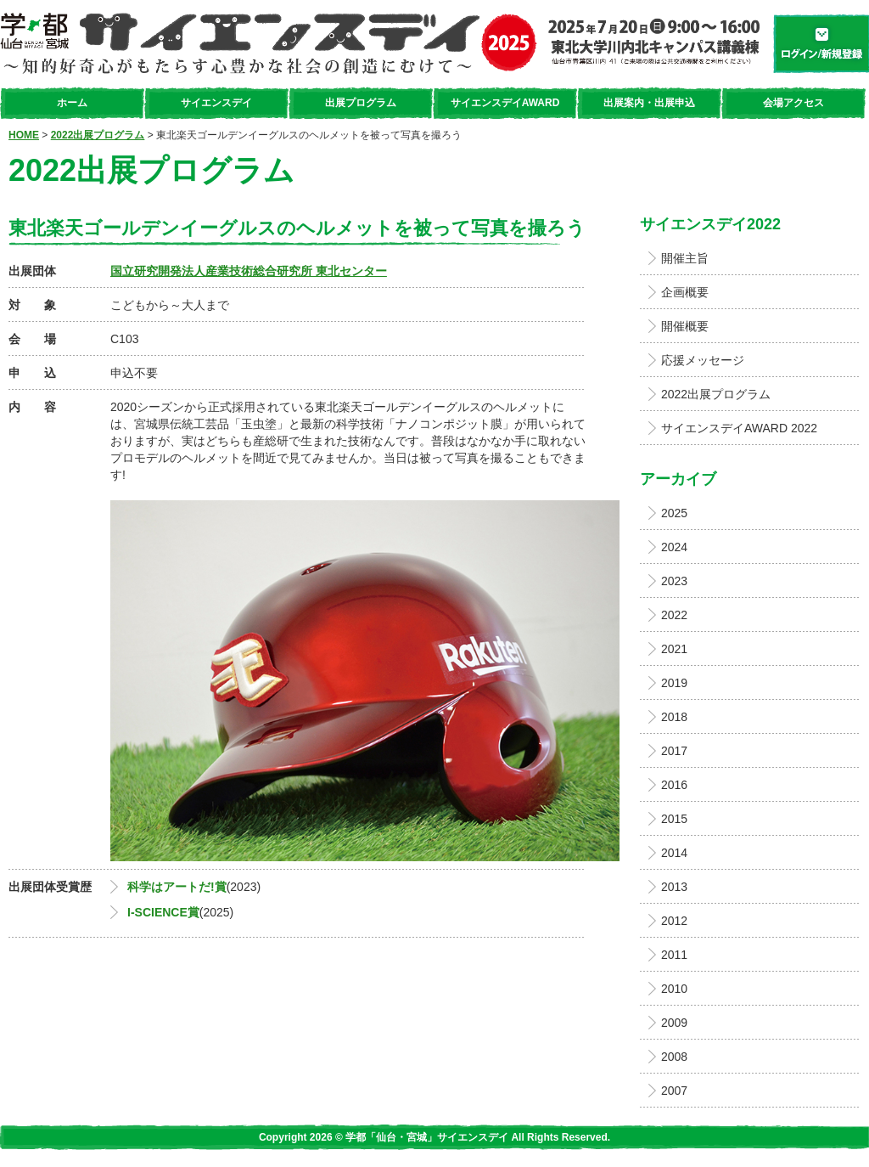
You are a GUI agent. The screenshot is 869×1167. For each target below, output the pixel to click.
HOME (23, 135)
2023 (674, 581)
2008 (674, 1056)
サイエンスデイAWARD (505, 103)
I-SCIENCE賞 (163, 912)
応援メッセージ (702, 360)
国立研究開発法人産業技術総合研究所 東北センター (248, 271)
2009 (674, 1022)
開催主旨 (685, 258)
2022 (674, 615)
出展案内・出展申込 (649, 103)
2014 (674, 853)
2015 (674, 819)
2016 (674, 785)
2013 (674, 887)
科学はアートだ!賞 (177, 887)
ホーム (72, 103)
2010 (674, 988)
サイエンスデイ (216, 103)
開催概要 (685, 326)
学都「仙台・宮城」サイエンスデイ (380, 43)
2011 (674, 954)
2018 (674, 717)
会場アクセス (793, 103)
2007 (674, 1090)
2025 (674, 513)
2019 (674, 683)
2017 (674, 751)
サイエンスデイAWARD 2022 (739, 428)
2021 (674, 649)
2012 (674, 920)
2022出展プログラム (98, 135)
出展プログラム (360, 103)
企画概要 (685, 292)
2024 (674, 547)
